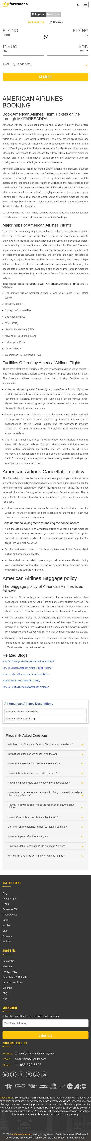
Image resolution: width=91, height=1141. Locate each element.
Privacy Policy (10, 971)
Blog (5, 893)
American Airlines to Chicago (21, 718)
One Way (56, 22)
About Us (7, 966)
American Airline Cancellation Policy (21, 680)
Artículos (7, 936)
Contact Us (8, 961)
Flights (6, 904)
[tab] (45, 744)
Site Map (7, 987)
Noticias (7, 941)
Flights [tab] (38, 14)
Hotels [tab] (53, 14)
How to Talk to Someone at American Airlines (26, 674)
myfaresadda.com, (21, 1134)
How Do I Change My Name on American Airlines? (28, 661)
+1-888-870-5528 (28, 1065)
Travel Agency (10, 914)
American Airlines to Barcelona (22, 711)
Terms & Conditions (13, 982)
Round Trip (36, 22)
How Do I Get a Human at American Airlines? (26, 687)
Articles (6, 925)
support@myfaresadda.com (30, 1058)
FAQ (5, 993)
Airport (6, 998)
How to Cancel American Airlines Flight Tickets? (28, 668)
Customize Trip (10, 909)
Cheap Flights (10, 898)
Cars (5, 930)
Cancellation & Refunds (15, 977)
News (5, 920)
